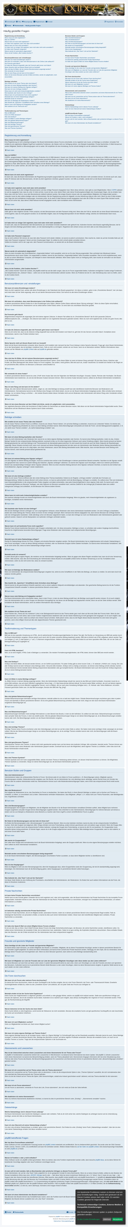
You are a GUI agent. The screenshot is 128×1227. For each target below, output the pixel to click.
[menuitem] (18, 21)
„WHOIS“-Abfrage (36, 1175)
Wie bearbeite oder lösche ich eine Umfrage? (18, 93)
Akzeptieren (117, 1219)
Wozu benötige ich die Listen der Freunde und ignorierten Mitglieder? (86, 68)
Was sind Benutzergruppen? (73, 41)
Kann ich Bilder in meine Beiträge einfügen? (18, 118)
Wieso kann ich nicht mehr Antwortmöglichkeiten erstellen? (23, 91)
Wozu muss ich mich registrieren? (15, 37)
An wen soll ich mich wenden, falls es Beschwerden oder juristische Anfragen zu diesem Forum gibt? (94, 120)
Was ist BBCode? (10, 113)
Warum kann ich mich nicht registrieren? (17, 41)
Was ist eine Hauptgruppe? (73, 49)
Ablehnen (107, 1219)
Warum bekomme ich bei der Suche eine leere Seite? (81, 82)
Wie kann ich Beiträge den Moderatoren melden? (20, 100)
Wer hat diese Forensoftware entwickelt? (77, 115)
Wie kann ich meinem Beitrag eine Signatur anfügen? (21, 87)
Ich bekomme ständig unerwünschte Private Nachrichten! (82, 59)
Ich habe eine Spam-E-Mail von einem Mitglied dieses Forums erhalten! (87, 61)
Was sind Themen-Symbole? (13, 128)
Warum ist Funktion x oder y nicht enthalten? (78, 117)
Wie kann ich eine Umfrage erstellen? (16, 89)
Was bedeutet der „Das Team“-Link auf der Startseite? (81, 51)
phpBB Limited (29, 349)
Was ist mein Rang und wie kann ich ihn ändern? (19, 73)
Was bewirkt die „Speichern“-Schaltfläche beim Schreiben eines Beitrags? (27, 102)
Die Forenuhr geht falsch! (12, 63)
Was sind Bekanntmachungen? (14, 122)
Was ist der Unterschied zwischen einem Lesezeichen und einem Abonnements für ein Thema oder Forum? (93, 93)
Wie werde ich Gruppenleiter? (74, 45)
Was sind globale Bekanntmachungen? (16, 120)
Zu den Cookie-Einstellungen (88, 1219)
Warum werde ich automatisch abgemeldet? (18, 51)
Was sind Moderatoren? (72, 39)
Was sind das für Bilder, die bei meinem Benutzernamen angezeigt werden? (28, 69)
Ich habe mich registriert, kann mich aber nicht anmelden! (22, 43)
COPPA (114, 190)
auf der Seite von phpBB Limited (88, 1147)
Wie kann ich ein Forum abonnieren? (76, 98)
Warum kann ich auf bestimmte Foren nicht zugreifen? (21, 95)
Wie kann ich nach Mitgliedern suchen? (77, 84)
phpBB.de (43, 349)
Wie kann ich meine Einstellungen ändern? (18, 59)
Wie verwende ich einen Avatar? (14, 71)
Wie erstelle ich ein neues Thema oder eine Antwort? (21, 83)
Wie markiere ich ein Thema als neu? (16, 106)
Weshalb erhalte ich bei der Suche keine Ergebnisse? (81, 80)
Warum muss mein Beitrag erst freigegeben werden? (21, 104)
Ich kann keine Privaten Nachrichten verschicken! (80, 57)
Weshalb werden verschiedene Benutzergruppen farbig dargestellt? (85, 47)
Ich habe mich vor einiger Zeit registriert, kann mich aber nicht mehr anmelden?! (29, 47)
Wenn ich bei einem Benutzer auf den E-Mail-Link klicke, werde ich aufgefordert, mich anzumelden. (31, 75)
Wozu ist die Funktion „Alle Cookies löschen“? (19, 53)
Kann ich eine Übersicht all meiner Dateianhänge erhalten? (83, 109)
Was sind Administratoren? (73, 37)
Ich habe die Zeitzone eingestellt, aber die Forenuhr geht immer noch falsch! (28, 65)
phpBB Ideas (100, 1160)
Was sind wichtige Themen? (13, 124)
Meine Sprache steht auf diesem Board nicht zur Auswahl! (22, 67)
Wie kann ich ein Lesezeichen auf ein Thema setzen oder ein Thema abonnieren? (90, 96)
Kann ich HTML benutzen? (13, 114)
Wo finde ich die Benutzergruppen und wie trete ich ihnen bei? (84, 43)
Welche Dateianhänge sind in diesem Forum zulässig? (81, 107)
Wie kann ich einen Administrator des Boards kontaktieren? (83, 123)
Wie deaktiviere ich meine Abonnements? (77, 100)
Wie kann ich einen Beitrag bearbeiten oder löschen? (21, 85)
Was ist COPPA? (10, 39)
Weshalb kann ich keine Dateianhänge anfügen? (19, 96)
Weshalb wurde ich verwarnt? (14, 98)
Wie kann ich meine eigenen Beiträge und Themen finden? (83, 86)
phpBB (57, 1216)
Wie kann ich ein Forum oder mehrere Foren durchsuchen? (83, 78)
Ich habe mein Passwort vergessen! (15, 49)
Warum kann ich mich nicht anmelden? (16, 45)
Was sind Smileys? (10, 116)
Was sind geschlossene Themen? (15, 126)
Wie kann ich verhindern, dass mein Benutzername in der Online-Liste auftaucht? (29, 61)
